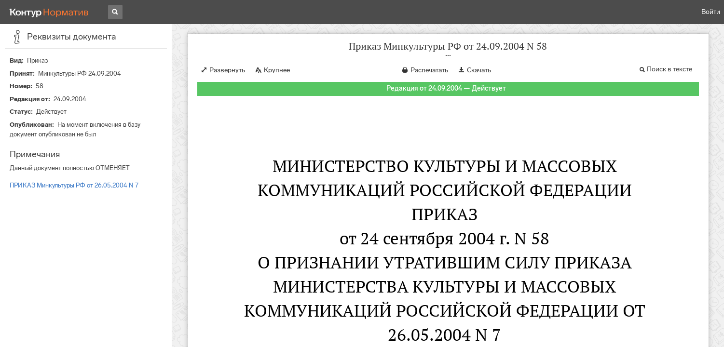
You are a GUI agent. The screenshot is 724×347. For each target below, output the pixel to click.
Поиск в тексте (669, 69)
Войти (710, 12)
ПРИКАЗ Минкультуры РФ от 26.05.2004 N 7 (74, 185)
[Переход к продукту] (49, 12)
